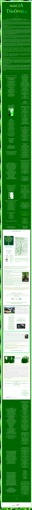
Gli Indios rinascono (25, 106)
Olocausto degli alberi (25, 75)
